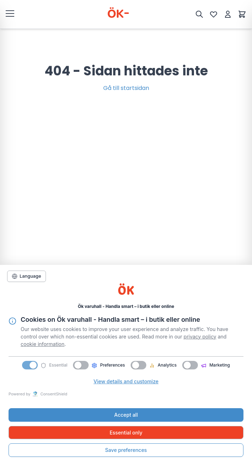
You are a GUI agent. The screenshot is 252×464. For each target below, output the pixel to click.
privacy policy (200, 337)
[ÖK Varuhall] (107, 14)
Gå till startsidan (126, 88)
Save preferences (126, 450)
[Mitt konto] (228, 14)
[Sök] (199, 14)
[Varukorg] (242, 14)
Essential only (126, 433)
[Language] (26, 276)
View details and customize (126, 381)
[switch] (81, 365)
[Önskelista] (213, 14)
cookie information (42, 344)
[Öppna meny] (10, 13)
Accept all (126, 415)
